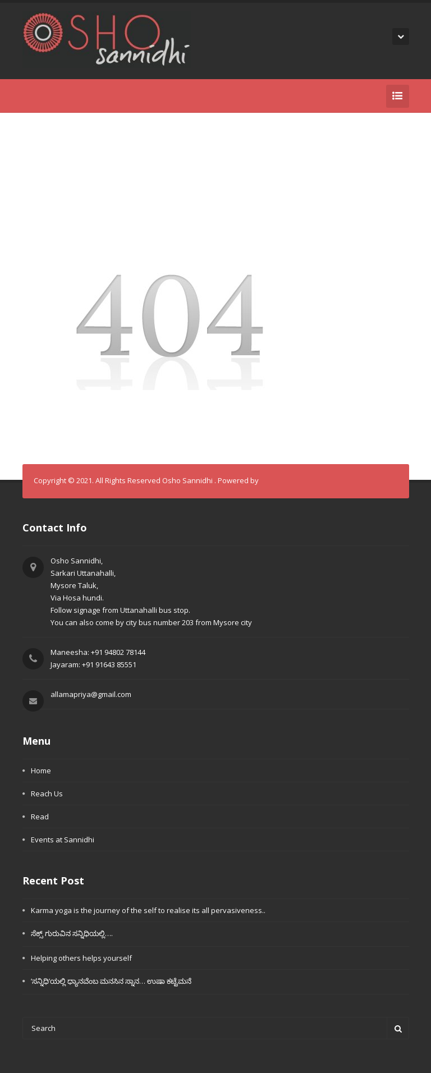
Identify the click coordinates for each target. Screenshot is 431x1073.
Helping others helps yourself (81, 958)
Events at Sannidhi (62, 839)
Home (41, 770)
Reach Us (47, 793)
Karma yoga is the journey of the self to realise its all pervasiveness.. (148, 910)
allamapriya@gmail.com (91, 694)
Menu (36, 741)
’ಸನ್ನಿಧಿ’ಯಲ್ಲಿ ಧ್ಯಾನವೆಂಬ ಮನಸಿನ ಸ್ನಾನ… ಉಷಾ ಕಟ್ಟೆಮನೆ (111, 981)
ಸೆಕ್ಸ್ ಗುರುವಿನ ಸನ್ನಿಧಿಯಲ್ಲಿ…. (72, 933)
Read (40, 816)
